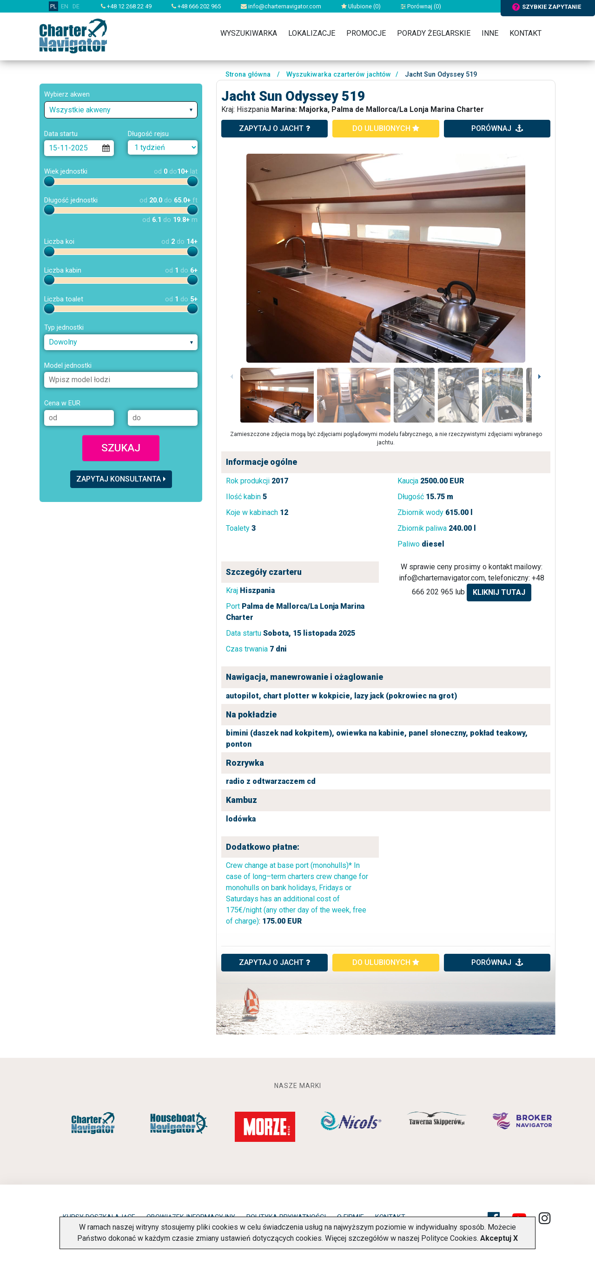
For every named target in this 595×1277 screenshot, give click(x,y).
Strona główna (248, 74)
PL (53, 6)
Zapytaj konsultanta (121, 479)
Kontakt (525, 33)
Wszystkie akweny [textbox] (80, 109)
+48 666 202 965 (196, 6)
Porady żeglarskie (433, 33)
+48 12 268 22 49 (126, 6)
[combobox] (121, 109)
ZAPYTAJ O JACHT (274, 962)
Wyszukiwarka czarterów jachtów (338, 74)
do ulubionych (385, 128)
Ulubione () (361, 6)
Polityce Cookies (449, 1238)
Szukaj (120, 448)
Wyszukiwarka (248, 33)
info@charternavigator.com (281, 6)
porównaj (497, 128)
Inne (490, 33)
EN (64, 6)
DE (76, 6)
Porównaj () (421, 6)
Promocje (366, 33)
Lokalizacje (311, 33)
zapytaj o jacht (274, 128)
